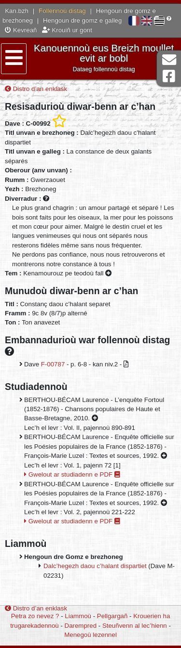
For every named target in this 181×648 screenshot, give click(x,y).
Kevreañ (21, 30)
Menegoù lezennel (90, 634)
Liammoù (78, 616)
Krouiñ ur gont (67, 30)
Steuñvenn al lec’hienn (134, 625)
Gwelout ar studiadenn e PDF (72, 474)
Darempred (81, 625)
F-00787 (53, 364)
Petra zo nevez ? (35, 616)
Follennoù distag (62, 10)
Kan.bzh (16, 10)
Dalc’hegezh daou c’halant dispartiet (95, 566)
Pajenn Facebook (169, 76)
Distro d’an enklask (36, 88)
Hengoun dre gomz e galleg (82, 20)
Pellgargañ (112, 616)
